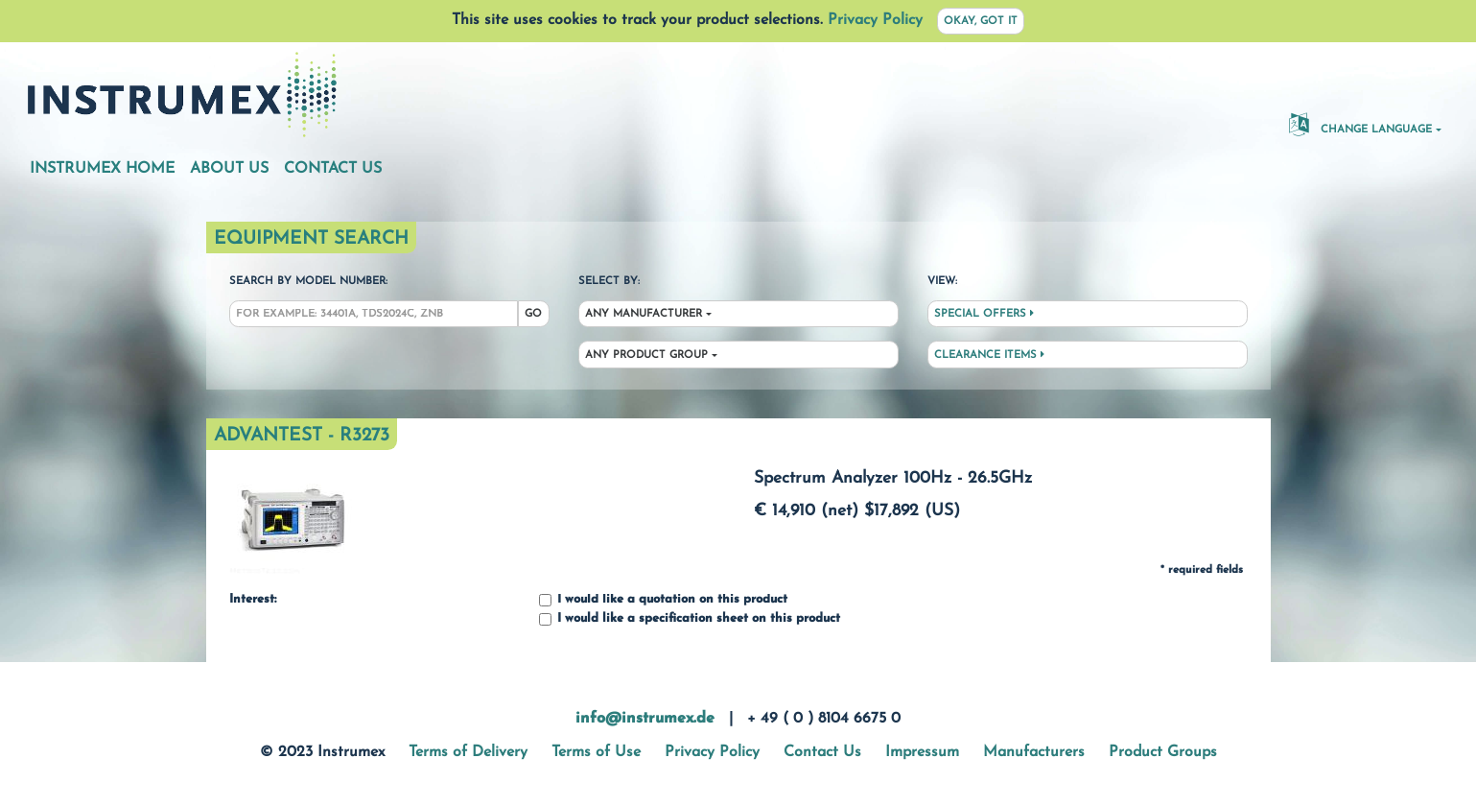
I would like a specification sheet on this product (689, 619)
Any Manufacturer (643, 314)
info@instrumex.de (645, 718)
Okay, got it (981, 21)
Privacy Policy (875, 20)
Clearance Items (989, 355)
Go (533, 314)
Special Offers (984, 314)
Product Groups (1163, 752)
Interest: (252, 599)
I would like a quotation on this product (663, 600)
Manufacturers (1034, 752)
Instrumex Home (102, 169)
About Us (229, 169)
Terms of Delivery (468, 752)
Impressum (922, 752)
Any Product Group (646, 355)
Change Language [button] (1360, 123)
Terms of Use (596, 752)
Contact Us (333, 169)
